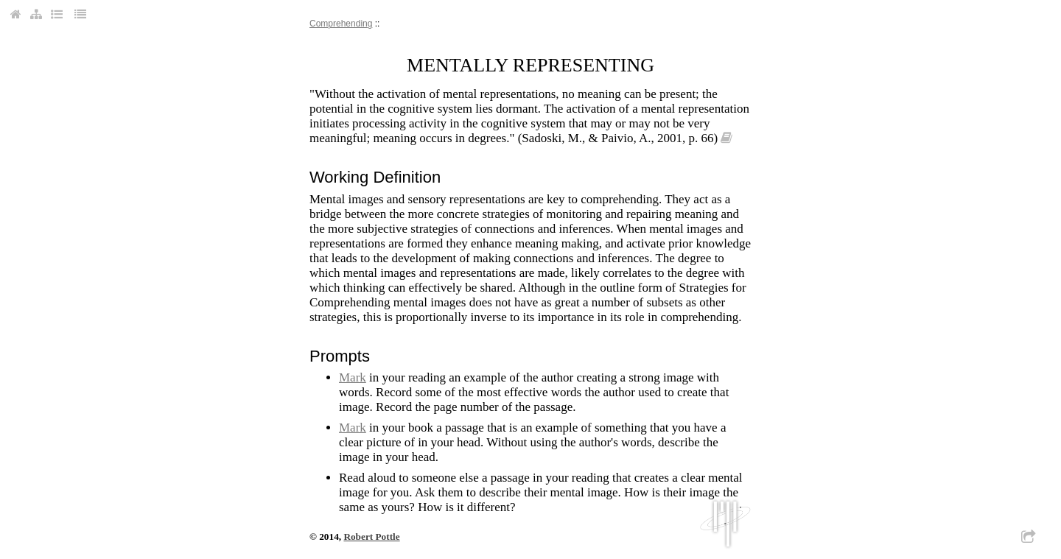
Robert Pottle (371, 536)
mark (352, 377)
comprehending (340, 23)
